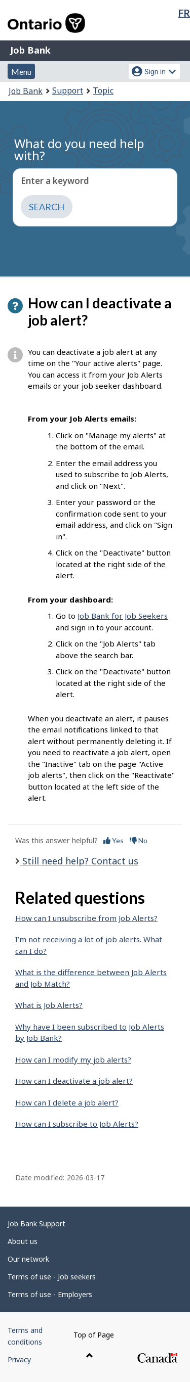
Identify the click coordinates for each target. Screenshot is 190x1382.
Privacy (19, 1359)
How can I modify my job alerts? (73, 1059)
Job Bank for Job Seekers (123, 616)
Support (67, 90)
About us (22, 1241)
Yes (113, 840)
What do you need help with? (79, 149)
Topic (103, 90)
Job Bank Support (36, 1223)
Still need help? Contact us (79, 861)
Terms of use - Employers (50, 1294)
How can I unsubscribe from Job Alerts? (86, 918)
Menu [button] (21, 71)
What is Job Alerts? (49, 1005)
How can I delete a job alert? (67, 1102)
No (138, 840)
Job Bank (30, 50)
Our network (28, 1259)
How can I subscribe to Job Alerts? (76, 1124)
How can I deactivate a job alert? (74, 1081)
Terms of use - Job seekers (52, 1276)
